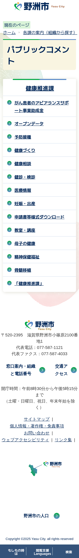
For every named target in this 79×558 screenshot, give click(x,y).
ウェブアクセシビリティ (25, 440)
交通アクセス (61, 370)
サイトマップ (37, 419)
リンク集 (63, 440)
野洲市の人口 (36, 515)
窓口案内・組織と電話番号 (20, 370)
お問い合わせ (37, 433)
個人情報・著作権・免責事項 (37, 426)
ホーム (9, 32)
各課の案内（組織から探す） (50, 32)
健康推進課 (40, 88)
